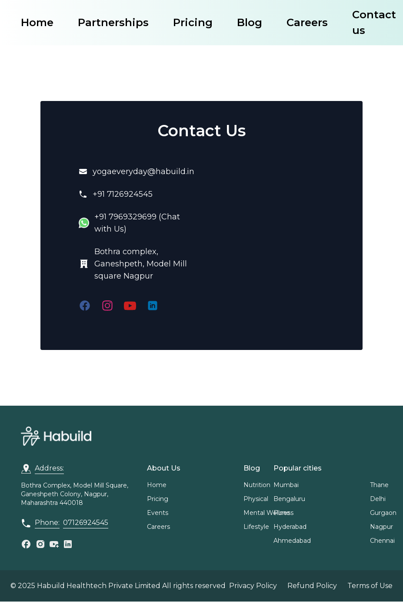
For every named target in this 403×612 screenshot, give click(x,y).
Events (157, 513)
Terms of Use (370, 586)
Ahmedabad (292, 541)
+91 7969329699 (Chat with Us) (137, 223)
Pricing (193, 22)
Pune (281, 513)
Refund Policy (312, 586)
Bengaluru (289, 499)
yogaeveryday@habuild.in (143, 171)
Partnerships (113, 22)
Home (37, 22)
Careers (307, 22)
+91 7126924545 (123, 194)
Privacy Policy (253, 586)
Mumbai (286, 485)
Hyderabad (289, 527)
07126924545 (85, 522)
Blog (249, 22)
